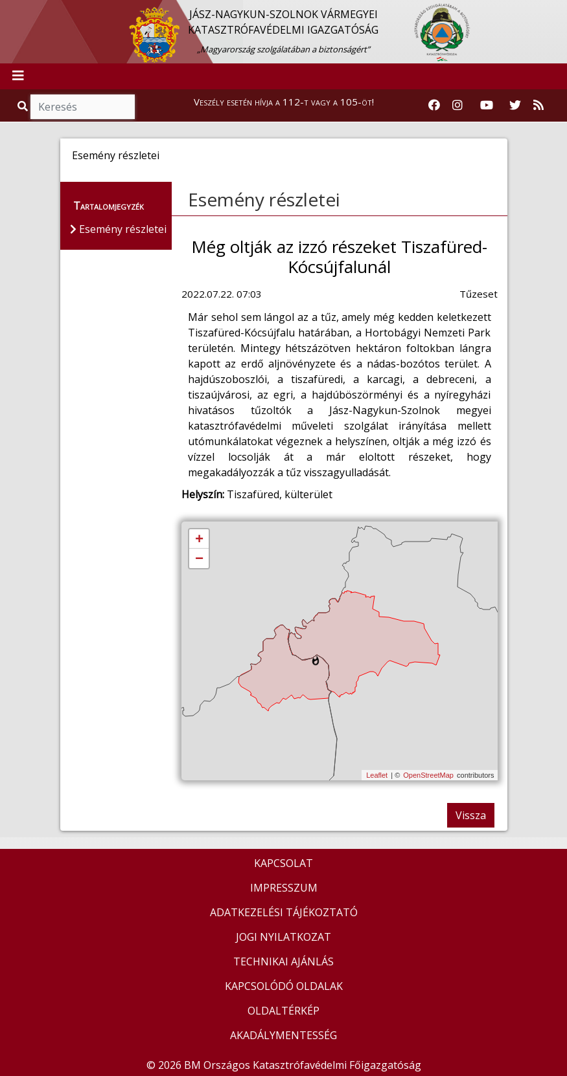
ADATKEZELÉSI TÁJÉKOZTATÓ (284, 912)
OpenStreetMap (428, 775)
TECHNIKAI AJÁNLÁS (283, 961)
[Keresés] (82, 106)
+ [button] (199, 540)
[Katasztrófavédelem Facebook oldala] (434, 105)
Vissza (471, 815)
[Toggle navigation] (18, 76)
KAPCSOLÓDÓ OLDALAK (284, 986)
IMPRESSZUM (284, 888)
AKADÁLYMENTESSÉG (283, 1035)
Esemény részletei (264, 199)
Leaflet (377, 775)
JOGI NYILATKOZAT (283, 937)
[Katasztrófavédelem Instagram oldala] (457, 105)
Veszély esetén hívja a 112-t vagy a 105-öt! (284, 101)
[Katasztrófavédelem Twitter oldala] (515, 105)
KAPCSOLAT (283, 863)
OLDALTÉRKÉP (283, 1011)
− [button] (199, 559)
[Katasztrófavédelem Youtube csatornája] (486, 105)
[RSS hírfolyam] (538, 105)
